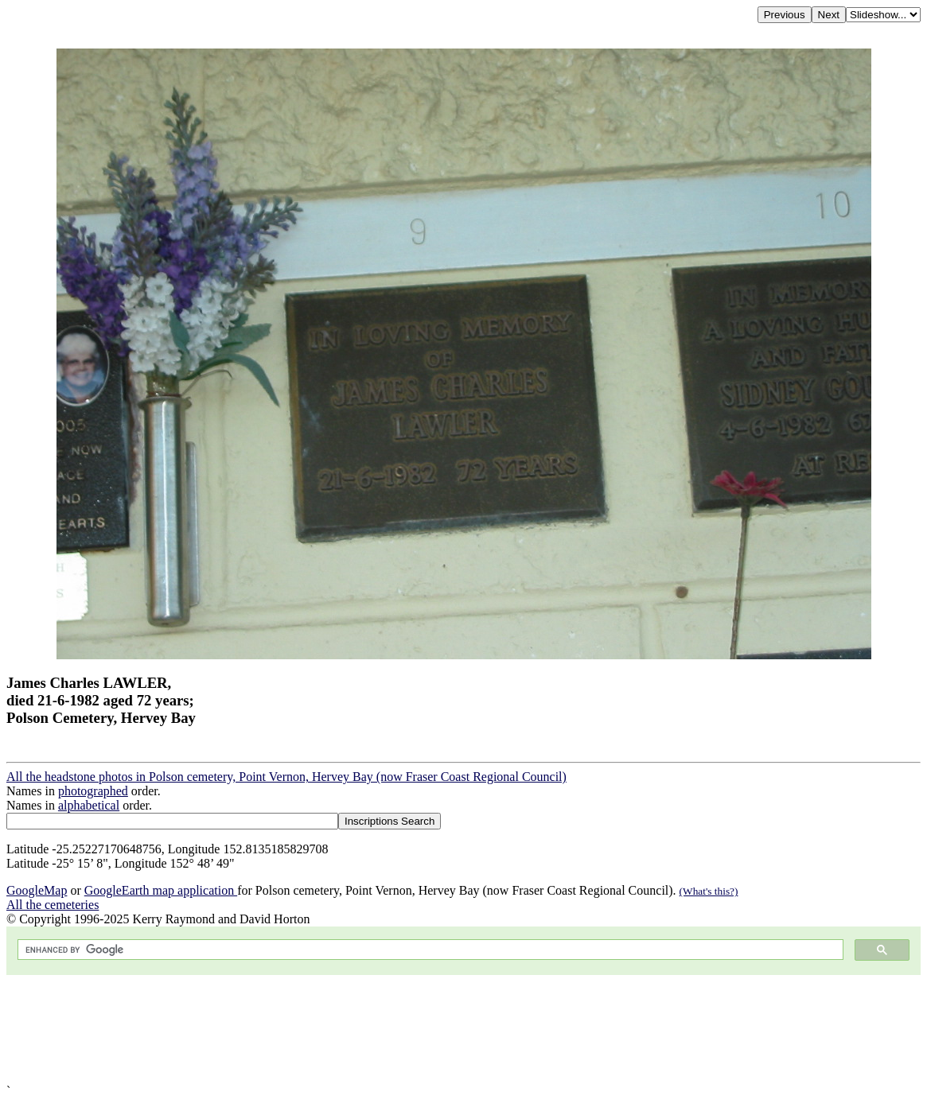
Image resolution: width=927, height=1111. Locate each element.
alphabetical (88, 805)
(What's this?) (709, 891)
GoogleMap (36, 890)
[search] (428, 950)
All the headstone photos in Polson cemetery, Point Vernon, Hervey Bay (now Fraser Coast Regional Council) (286, 776)
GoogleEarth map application (160, 890)
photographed (93, 791)
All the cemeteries (52, 904)
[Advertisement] (463, 1029)
